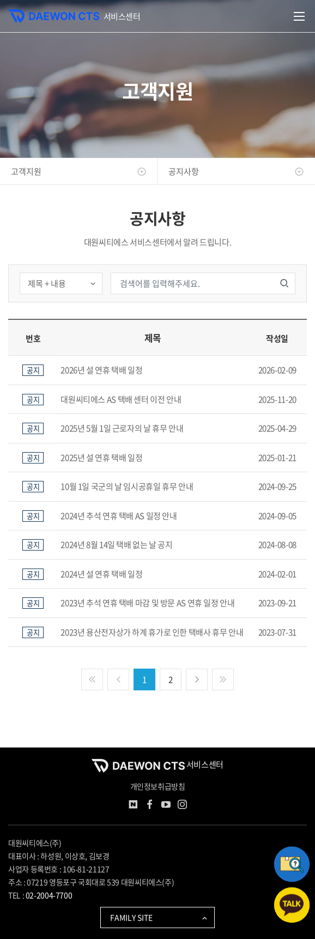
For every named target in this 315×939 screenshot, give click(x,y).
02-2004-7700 (49, 894)
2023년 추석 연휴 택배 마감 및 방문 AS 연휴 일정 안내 (147, 603)
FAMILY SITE (159, 917)
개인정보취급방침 (157, 786)
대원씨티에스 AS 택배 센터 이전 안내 (120, 399)
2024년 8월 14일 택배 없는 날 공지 (116, 545)
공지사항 (236, 171)
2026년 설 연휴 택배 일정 (101, 370)
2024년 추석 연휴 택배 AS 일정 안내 (118, 516)
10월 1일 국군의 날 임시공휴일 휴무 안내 (126, 486)
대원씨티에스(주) (35, 842)
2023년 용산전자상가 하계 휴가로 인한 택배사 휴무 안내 (151, 632)
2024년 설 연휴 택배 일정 (101, 574)
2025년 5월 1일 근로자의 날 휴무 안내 (121, 428)
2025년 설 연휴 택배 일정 (101, 458)
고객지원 (79, 171)
